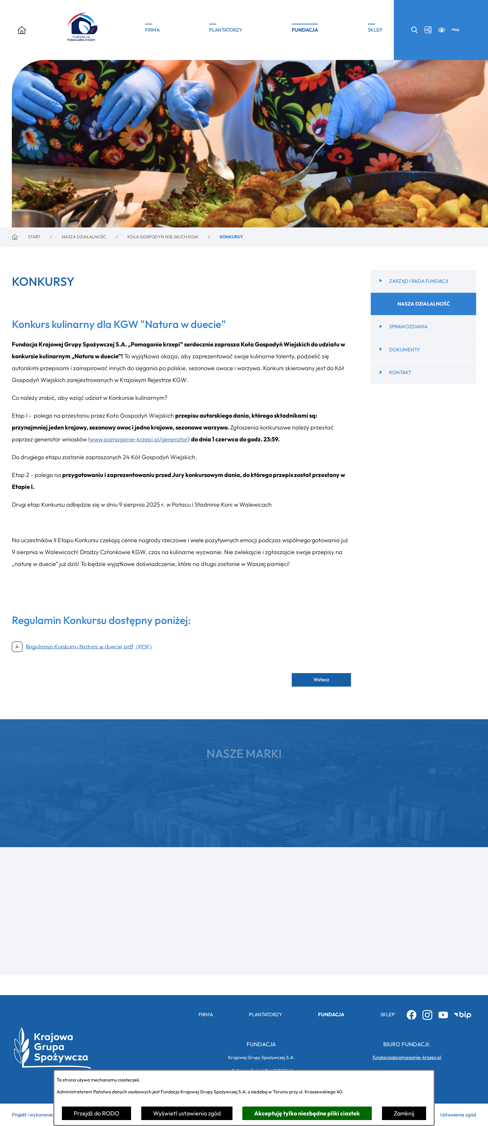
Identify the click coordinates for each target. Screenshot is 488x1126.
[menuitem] (423, 294)
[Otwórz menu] (22, 30)
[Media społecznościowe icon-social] (428, 30)
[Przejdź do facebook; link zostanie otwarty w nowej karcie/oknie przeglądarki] (411, 1015)
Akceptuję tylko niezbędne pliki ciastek (307, 1113)
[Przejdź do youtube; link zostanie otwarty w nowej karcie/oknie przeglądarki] (443, 1015)
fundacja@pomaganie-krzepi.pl (406, 1057)
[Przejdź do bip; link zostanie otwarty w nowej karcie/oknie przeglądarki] (455, 30)
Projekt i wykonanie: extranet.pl (45, 1114)
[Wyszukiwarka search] (414, 30)
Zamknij (404, 1113)
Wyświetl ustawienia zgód (187, 1113)
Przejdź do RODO (96, 1113)
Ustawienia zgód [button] (458, 1114)
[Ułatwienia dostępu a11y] (441, 30)
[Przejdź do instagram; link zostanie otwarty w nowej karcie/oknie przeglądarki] (427, 1015)
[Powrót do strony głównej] (26, 237)
